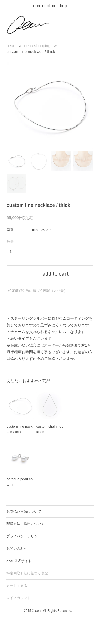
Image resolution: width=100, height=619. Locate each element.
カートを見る (16, 586)
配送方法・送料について (25, 524)
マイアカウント (18, 598)
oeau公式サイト (18, 561)
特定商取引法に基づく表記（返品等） (37, 291)
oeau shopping (37, 45)
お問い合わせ (16, 548)
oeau (10, 45)
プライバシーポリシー (23, 536)
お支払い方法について (23, 511)
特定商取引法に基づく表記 (27, 573)
